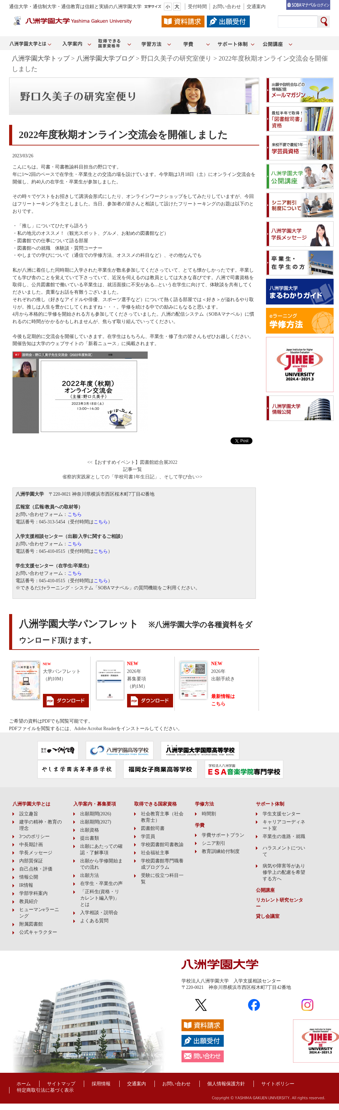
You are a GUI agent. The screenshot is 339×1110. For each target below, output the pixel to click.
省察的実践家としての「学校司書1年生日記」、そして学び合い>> (132, 476)
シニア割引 (213, 843)
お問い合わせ (227, 6)
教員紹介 (28, 901)
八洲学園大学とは (31, 804)
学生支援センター (281, 813)
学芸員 (148, 836)
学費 (199, 825)
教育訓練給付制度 (221, 851)
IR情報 (26, 885)
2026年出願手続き (223, 671)
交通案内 (256, 6)
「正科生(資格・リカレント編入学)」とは (100, 898)
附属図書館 (31, 924)
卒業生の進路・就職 (284, 836)
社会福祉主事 (155, 852)
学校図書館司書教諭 (162, 844)
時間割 (209, 813)
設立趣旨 (28, 813)
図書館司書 (153, 828)
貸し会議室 (268, 916)
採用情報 (101, 1083)
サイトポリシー (277, 1083)
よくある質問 (94, 920)
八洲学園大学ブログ (105, 58)
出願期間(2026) (95, 813)
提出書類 (89, 838)
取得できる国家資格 (155, 804)
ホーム (24, 1083)
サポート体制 (270, 804)
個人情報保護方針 (226, 1083)
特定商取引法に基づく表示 (45, 1090)
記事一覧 (132, 469)
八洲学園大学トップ (41, 58)
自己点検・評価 (35, 868)
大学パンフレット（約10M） (62, 671)
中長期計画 (31, 844)
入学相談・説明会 (99, 912)
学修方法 (204, 804)
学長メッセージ (35, 852)
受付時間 (197, 6)
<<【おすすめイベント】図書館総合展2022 (132, 462)
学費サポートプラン (223, 835)
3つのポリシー (34, 836)
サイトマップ (61, 1083)
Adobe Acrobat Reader (95, 728)
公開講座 (265, 890)
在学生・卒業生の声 (101, 883)
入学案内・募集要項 (94, 804)
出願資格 (89, 830)
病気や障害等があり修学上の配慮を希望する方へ (284, 872)
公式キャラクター (38, 932)
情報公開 (28, 877)
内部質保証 (31, 860)
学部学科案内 (33, 893)
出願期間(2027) (95, 821)
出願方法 (89, 875)
